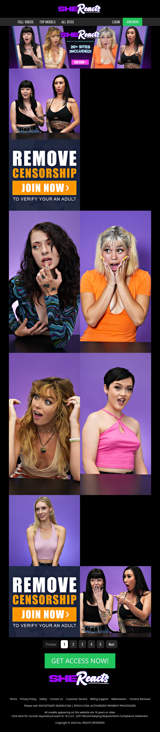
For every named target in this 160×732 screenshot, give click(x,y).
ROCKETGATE (47, 705)
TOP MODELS (47, 21)
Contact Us (56, 699)
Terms (13, 699)
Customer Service (76, 699)
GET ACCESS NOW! (80, 660)
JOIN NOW (132, 21)
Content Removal (139, 699)
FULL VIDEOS (26, 21)
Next (111, 644)
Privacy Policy (28, 699)
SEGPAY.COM (63, 705)
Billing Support (99, 699)
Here (21, 716)
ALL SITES (67, 21)
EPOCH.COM (81, 705)
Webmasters (118, 699)
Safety (43, 699)
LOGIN (116, 21)
